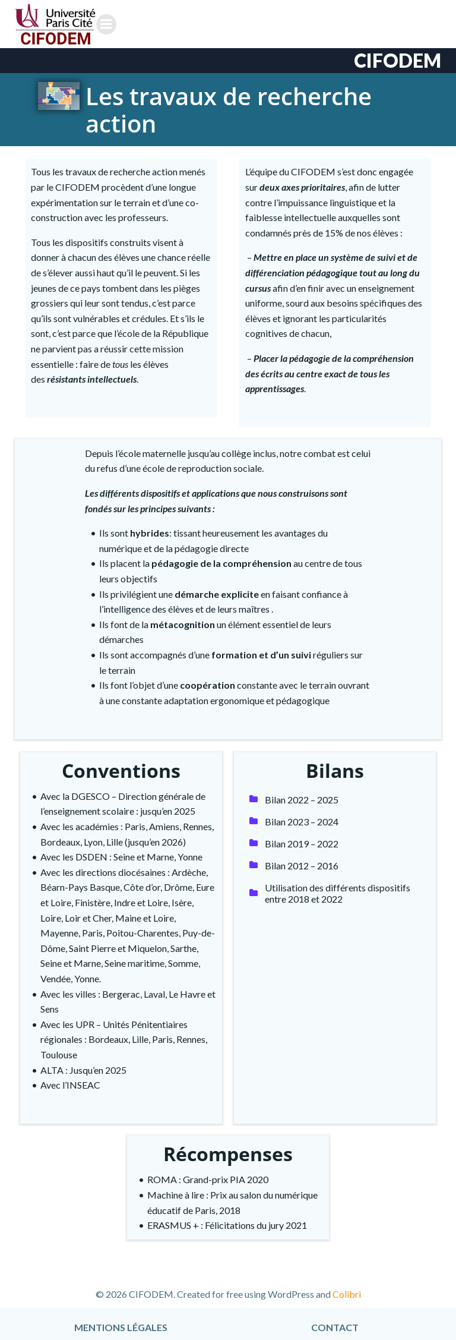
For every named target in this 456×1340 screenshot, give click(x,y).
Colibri (346, 1287)
